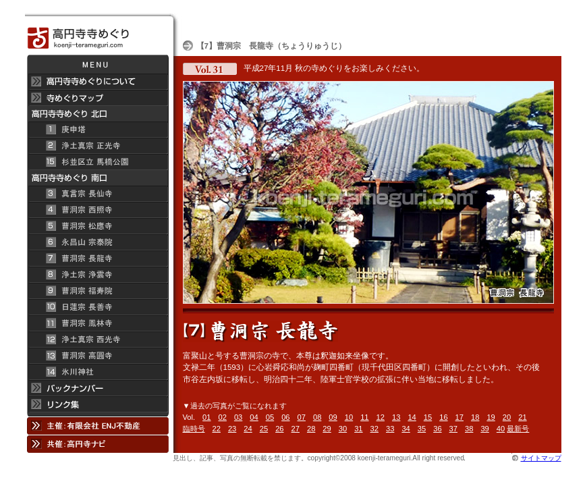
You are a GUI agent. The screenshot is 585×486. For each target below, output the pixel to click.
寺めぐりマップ (97, 98)
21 (522, 417)
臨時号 (194, 429)
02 (223, 417)
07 (302, 417)
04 (254, 417)
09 (333, 417)
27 (295, 429)
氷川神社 (97, 372)
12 (381, 417)
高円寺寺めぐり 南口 (97, 178)
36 (437, 429)
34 (405, 429)
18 (475, 417)
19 (490, 417)
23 (232, 429)
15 (428, 417)
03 (238, 417)
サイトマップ (541, 458)
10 (349, 417)
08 (317, 417)
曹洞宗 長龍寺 (97, 258)
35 (422, 429)
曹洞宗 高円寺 (97, 356)
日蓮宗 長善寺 (97, 307)
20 (507, 417)
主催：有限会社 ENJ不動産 (97, 425)
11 (364, 417)
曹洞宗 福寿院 (97, 291)
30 (343, 429)
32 (374, 429)
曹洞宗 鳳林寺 (97, 323)
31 (358, 429)
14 (412, 417)
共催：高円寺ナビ (97, 444)
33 (390, 429)
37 (453, 429)
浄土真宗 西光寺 (97, 339)
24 (248, 429)
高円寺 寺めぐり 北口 (97, 114)
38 (469, 429)
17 (459, 417)
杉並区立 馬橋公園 (97, 162)
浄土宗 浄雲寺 (97, 275)
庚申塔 (97, 130)
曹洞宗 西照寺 (97, 210)
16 (443, 417)
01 (206, 417)
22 (217, 429)
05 (270, 417)
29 (327, 429)
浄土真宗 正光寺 (97, 146)
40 (501, 429)
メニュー (97, 64)
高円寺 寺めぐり (97, 34)
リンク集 (97, 406)
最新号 (518, 429)
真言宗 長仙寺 (97, 194)
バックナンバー (97, 388)
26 (279, 429)
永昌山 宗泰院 (97, 242)
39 (484, 429)
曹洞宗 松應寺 (97, 226)
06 (285, 417)
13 (396, 417)
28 (311, 429)
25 (264, 429)
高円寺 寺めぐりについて (97, 82)
